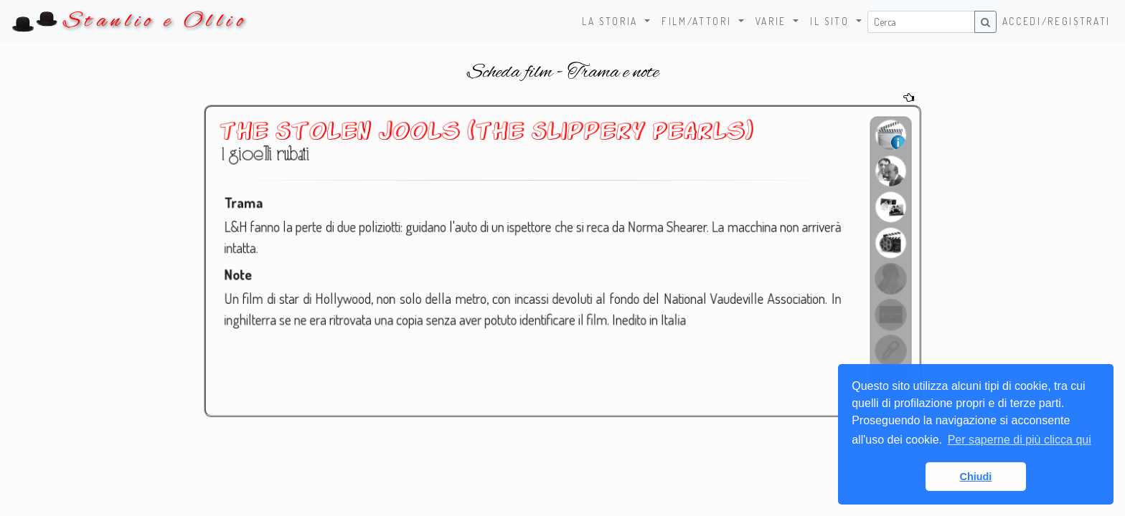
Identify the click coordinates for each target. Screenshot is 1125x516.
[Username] (921, 22)
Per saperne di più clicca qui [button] (1019, 440)
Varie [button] (773, 21)
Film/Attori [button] (698, 21)
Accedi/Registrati (1056, 21)
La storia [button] (612, 21)
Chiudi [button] (976, 476)
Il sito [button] (831, 21)
